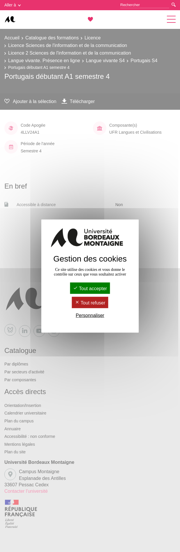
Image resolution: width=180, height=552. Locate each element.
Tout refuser (90, 302)
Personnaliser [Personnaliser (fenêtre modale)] (90, 315)
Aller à (12, 5)
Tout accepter (90, 288)
